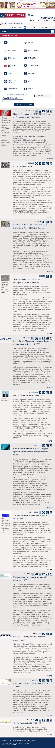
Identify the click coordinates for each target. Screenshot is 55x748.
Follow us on (9, 745)
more (49, 159)
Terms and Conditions (8, 743)
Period (10, 95)
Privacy (20, 743)
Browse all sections (47, 27)
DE (31, 27)
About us (19, 23)
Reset (30, 104)
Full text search (10, 98)
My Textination (7, 23)
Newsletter (16, 27)
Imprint (27, 743)
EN (34, 27)
